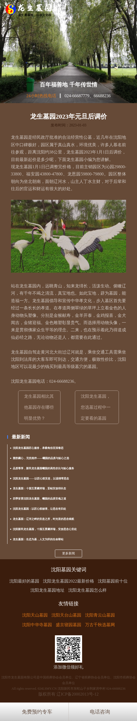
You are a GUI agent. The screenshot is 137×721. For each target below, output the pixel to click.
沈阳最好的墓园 (24, 581)
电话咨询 (100, 712)
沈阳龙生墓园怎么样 (87, 590)
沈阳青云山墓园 (100, 615)
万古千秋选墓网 (100, 624)
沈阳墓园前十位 (113, 581)
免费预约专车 (37, 712)
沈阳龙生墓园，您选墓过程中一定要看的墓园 (96, 407)
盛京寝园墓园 (68, 624)
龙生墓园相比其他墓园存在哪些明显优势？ (39, 407)
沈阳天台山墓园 (66, 615)
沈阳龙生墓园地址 (47, 590)
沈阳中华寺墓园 (37, 624)
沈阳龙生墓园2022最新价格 (68, 581)
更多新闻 (68, 553)
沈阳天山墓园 (35, 615)
